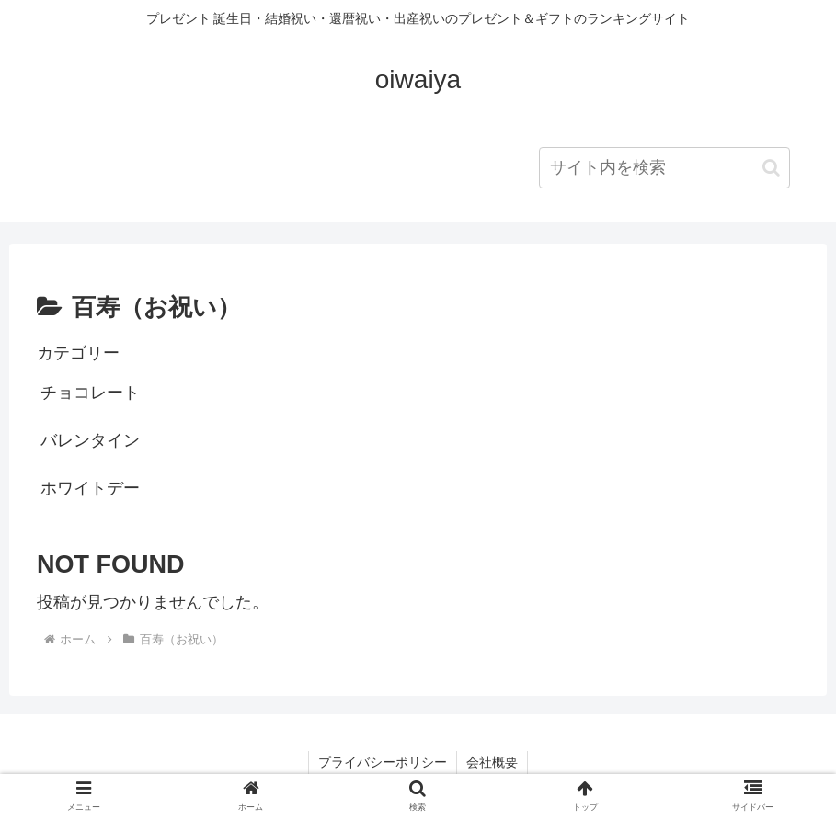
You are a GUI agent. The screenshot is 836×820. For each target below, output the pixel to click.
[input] (664, 167)
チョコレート (90, 392)
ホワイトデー (90, 488)
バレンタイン (90, 440)
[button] (771, 167)
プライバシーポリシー (382, 762)
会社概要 (492, 762)
